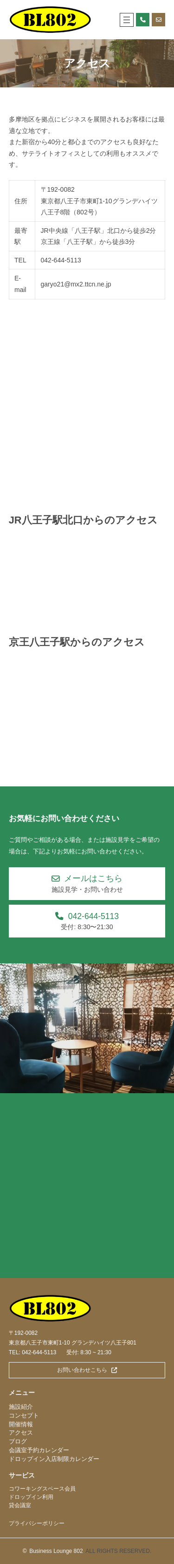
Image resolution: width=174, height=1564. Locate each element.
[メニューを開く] (127, 20)
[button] (87, 883)
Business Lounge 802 (56, 1551)
